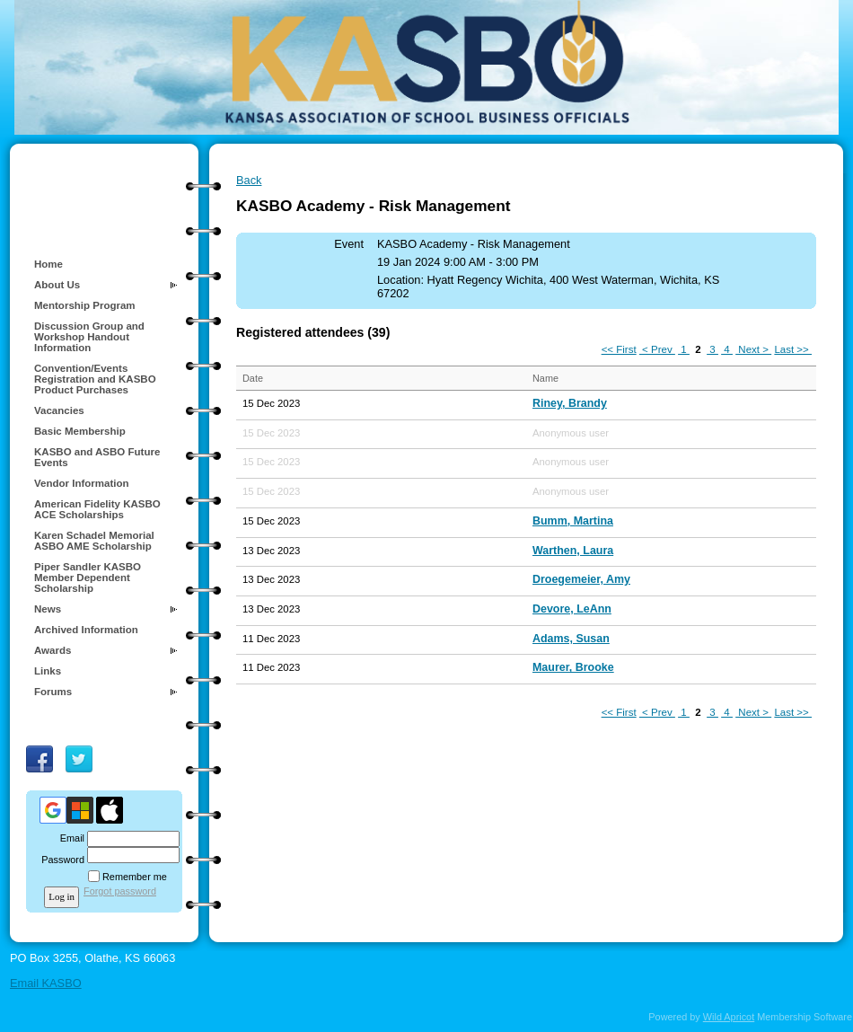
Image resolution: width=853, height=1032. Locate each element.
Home (48, 264)
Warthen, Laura (572, 550)
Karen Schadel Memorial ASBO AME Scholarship (94, 540)
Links (47, 671)
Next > (753, 349)
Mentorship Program (85, 305)
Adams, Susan (571, 638)
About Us (57, 284)
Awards (52, 650)
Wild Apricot (728, 1016)
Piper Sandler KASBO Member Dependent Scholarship (87, 577)
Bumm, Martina (572, 521)
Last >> (793, 349)
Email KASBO (46, 983)
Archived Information (86, 629)
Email (69, 838)
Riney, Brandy (569, 403)
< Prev (657, 349)
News (47, 609)
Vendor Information (81, 483)
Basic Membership (80, 431)
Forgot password (120, 891)
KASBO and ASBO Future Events (97, 457)
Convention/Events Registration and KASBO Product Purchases (95, 379)
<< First (619, 349)
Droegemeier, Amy (581, 579)
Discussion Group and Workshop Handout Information (89, 337)
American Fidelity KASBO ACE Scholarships (97, 509)
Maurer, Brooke (573, 667)
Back (248, 180)
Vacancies (59, 410)
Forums (53, 691)
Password (59, 859)
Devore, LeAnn (571, 609)
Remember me (134, 876)
